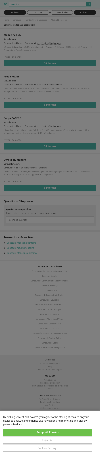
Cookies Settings (48, 448)
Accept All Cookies (48, 432)
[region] (50, 432)
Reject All (47, 440)
